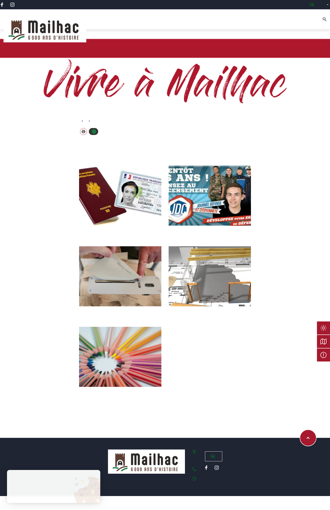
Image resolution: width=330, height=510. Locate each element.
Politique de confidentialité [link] (53, 497)
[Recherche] (324, 19)
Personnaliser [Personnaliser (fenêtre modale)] (84, 486)
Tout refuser (53, 486)
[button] (83, 131)
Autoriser (94, 131)
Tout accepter (22, 486)
